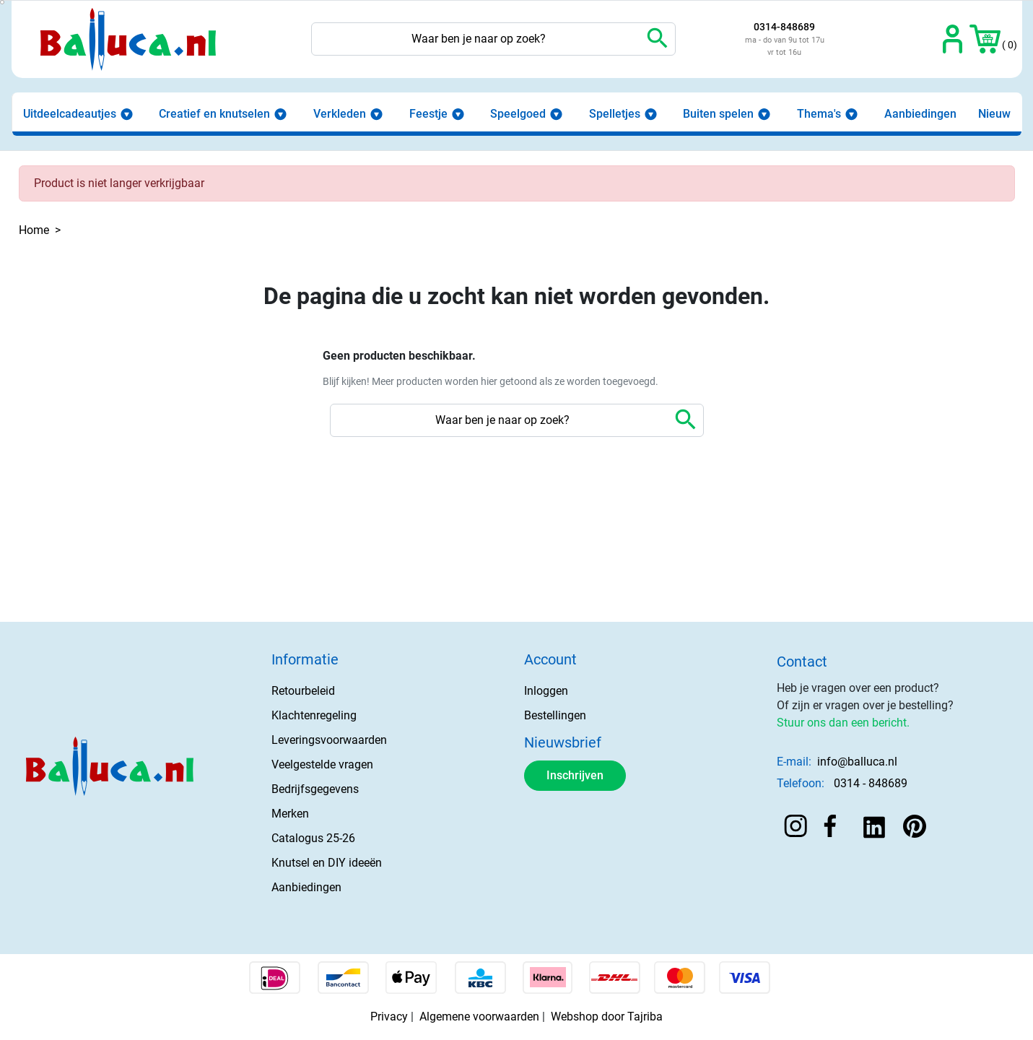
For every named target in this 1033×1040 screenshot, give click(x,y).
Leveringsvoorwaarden (329, 740)
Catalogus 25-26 (313, 838)
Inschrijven (574, 775)
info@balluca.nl (857, 761)
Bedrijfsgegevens (315, 789)
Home (34, 230)
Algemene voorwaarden (479, 1016)
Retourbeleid (303, 691)
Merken (290, 813)
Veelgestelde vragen (322, 764)
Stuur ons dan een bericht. (843, 722)
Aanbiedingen (306, 887)
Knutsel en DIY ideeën (326, 863)
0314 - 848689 (870, 783)
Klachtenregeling (314, 715)
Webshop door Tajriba (607, 1016)
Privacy (389, 1016)
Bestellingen (555, 715)
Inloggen (546, 691)
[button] (985, 39)
